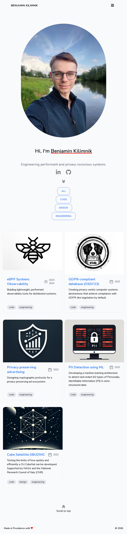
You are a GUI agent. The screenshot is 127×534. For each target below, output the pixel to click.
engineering (63, 216)
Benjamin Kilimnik (24, 5)
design (63, 207)
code (63, 199)
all (63, 191)
